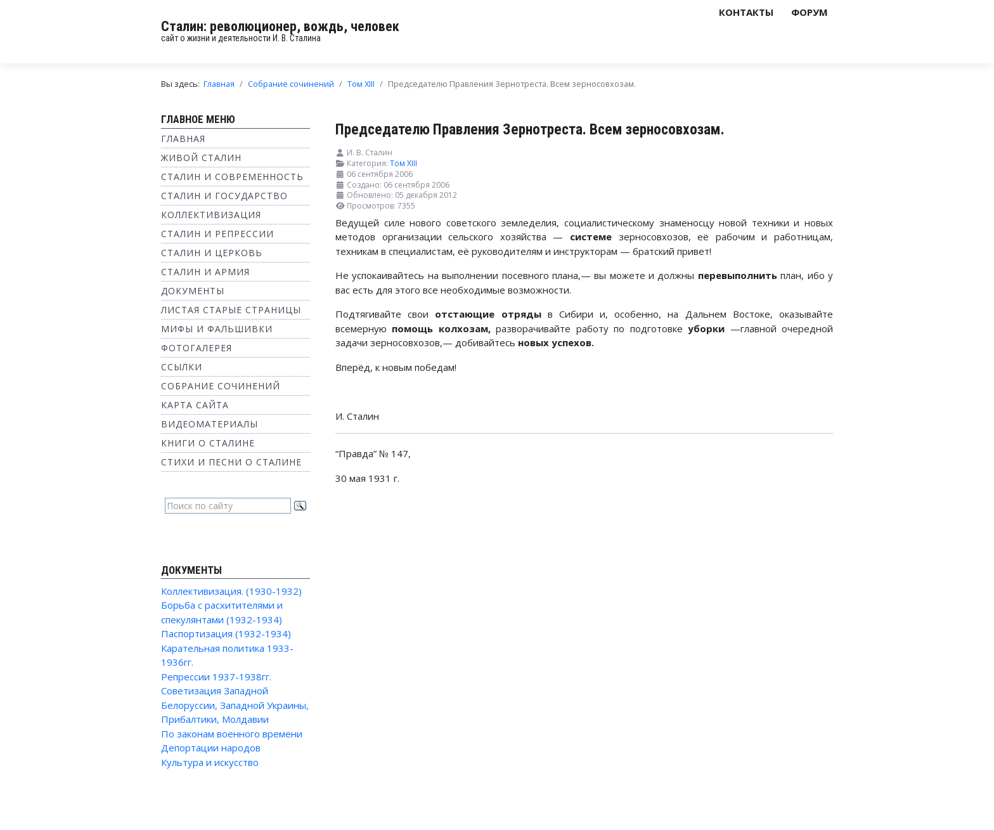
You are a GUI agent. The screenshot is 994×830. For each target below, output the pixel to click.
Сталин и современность (232, 177)
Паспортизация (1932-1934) (226, 633)
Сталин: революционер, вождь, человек (280, 26)
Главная (183, 139)
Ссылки (181, 367)
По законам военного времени (231, 733)
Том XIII (403, 163)
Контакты (746, 12)
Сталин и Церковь (211, 253)
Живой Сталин (201, 158)
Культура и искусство (210, 762)
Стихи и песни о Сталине (231, 462)
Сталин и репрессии (217, 234)
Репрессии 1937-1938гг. (216, 676)
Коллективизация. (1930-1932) (231, 591)
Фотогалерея (196, 348)
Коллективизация (211, 215)
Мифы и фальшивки (217, 329)
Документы (192, 291)
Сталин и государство (224, 196)
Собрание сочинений (220, 386)
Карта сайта (195, 405)
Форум (809, 12)
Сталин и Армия (205, 272)
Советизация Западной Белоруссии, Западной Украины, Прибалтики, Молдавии (235, 704)
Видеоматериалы (209, 424)
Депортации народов (211, 747)
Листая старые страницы (231, 310)
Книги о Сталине (208, 443)
